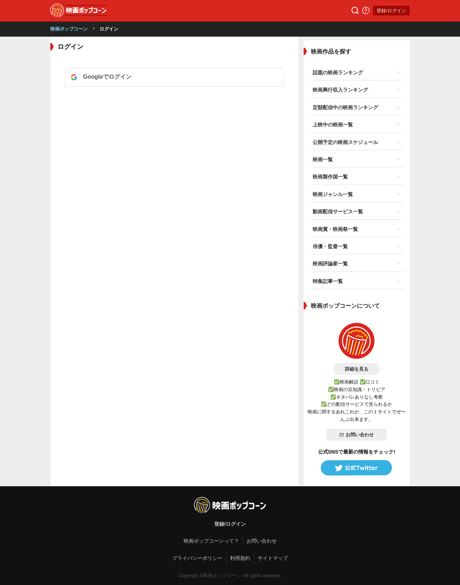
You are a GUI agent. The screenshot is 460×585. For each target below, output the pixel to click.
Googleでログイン (107, 77)
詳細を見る (356, 369)
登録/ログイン (391, 10)
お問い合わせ (356, 434)
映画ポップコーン (69, 29)
